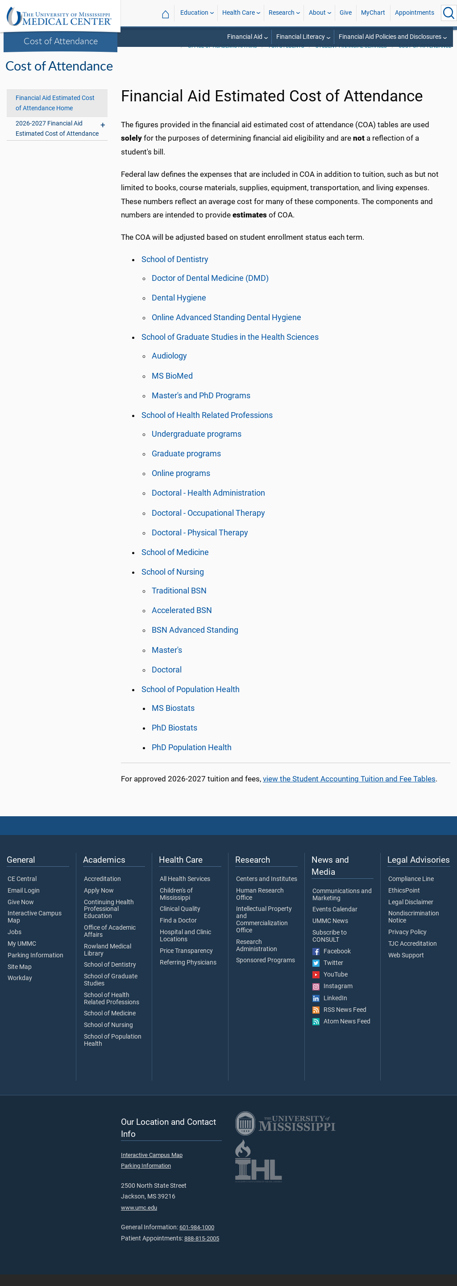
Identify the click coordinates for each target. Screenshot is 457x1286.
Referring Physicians (188, 974)
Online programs (181, 484)
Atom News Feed (341, 1033)
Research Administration (256, 957)
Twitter (327, 974)
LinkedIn (329, 1010)
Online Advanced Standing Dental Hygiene (226, 329)
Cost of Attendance (61, 40)
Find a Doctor (178, 932)
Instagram (332, 998)
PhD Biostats (174, 739)
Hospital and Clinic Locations (185, 947)
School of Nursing (172, 583)
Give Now (21, 914)
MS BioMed (172, 387)
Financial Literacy (300, 37)
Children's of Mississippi (176, 906)
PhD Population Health (192, 759)
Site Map (20, 978)
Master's (167, 661)
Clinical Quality (180, 920)
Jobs (14, 944)
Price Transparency (186, 962)
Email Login (24, 902)
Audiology (169, 367)
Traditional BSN (179, 602)
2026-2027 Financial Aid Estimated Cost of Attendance (57, 140)
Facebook (331, 963)
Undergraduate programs (196, 445)
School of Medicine (175, 563)
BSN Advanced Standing (195, 641)
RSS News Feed (339, 1021)
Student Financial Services (351, 58)
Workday (20, 990)
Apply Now (99, 902)
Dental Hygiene (179, 309)
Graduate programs (186, 465)
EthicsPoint (404, 902)
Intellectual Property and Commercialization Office (264, 931)
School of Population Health (190, 701)
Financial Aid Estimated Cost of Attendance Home (55, 115)
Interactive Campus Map (35, 929)
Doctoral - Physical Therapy (200, 544)
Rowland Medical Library (107, 962)
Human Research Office (260, 906)
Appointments (414, 13)
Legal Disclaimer (410, 914)
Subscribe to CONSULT (329, 948)
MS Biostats (173, 719)
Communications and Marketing (342, 906)
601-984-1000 (196, 1239)
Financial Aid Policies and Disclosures (390, 37)
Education (194, 13)
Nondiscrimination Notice (413, 929)
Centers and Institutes (266, 890)
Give (346, 13)
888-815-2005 (201, 1250)
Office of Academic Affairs (222, 58)
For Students (286, 58)
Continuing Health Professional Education (109, 920)
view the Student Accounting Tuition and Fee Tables (349, 790)
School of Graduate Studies (110, 992)
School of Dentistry (174, 271)
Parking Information (35, 967)
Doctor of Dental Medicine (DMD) (210, 289)
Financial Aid (244, 37)
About (317, 13)
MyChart (373, 13)
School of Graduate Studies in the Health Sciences (230, 348)
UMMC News (330, 932)
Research (282, 13)
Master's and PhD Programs (201, 407)
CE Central (22, 890)
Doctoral (167, 681)
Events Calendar (334, 921)
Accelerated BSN (182, 622)
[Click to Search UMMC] (449, 13)
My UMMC (22, 955)
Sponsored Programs (265, 972)
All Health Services (185, 890)
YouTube (330, 986)
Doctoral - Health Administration (208, 504)
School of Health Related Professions (207, 426)
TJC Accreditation (412, 955)
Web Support (406, 967)
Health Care (238, 13)
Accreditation (102, 890)
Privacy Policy (407, 944)
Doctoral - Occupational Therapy (208, 524)
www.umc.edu (139, 1219)
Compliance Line (411, 890)
